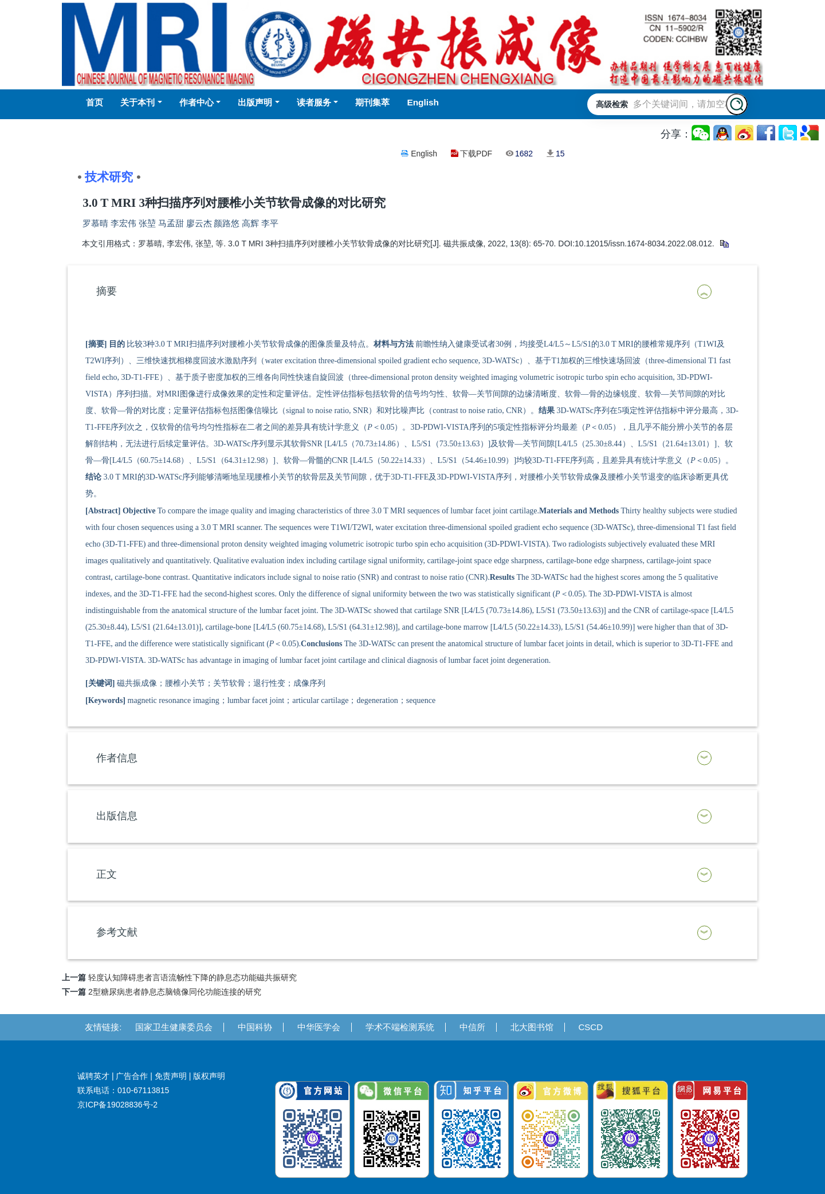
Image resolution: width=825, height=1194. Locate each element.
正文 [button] (106, 874)
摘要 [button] (106, 291)
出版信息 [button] (117, 816)
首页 (94, 102)
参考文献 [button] (117, 932)
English (424, 153)
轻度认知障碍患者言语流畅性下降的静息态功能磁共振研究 (192, 977)
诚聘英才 (93, 1076)
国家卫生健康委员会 (174, 1027)
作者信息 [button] (117, 758)
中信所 (472, 1027)
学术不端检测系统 (400, 1027)
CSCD (591, 1027)
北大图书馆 (531, 1027)
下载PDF (476, 153)
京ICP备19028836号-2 (117, 1104)
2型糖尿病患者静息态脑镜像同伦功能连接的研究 (174, 991)
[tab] (412, 291)
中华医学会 (318, 1027)
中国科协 (255, 1027)
